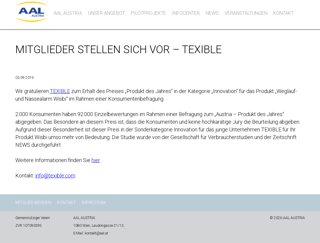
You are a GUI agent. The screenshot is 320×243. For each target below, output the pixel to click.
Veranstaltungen (246, 13)
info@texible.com (55, 175)
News (212, 13)
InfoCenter (186, 13)
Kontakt (283, 13)
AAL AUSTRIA (68, 13)
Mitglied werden (33, 202)
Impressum (93, 202)
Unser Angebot (106, 13)
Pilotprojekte (148, 13)
